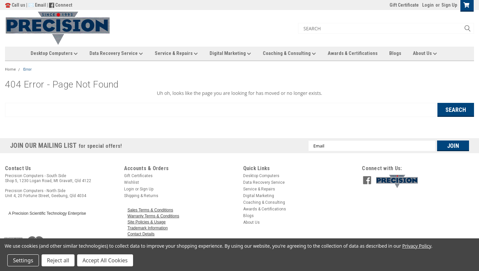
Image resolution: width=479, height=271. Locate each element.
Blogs (395, 53)
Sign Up (449, 5)
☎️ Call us (15, 5)
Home (10, 69)
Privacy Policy (416, 246)
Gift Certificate (404, 5)
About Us (425, 53)
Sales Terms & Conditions (150, 210)
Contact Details (140, 234)
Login (428, 5)
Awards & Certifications (353, 53)
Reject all (58, 260)
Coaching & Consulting (289, 53)
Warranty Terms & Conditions (153, 216)
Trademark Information (147, 228)
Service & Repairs (176, 53)
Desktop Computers (54, 53)
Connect (63, 5)
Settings (23, 260)
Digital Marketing (230, 53)
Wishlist (131, 182)
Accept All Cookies (105, 260)
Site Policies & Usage (146, 222)
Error (27, 69)
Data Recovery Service (116, 53)
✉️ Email (37, 5)
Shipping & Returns (141, 195)
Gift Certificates (138, 175)
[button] (423, 181)
